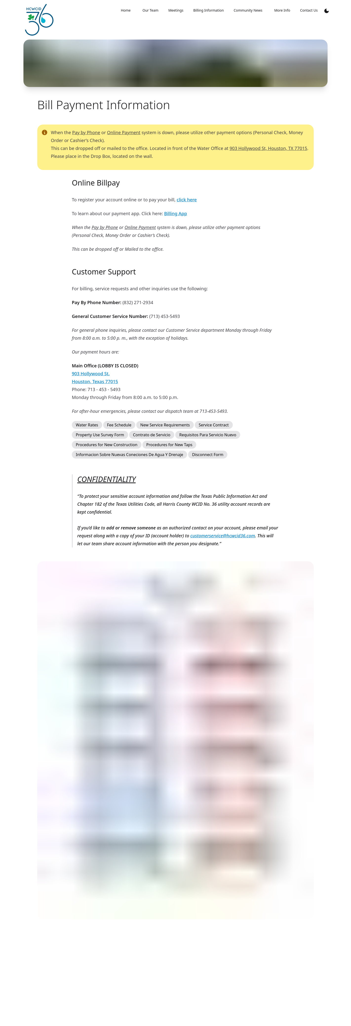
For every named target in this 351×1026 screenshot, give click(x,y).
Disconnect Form (207, 454)
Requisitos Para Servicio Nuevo (207, 435)
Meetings (175, 10)
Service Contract (214, 425)
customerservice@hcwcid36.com (222, 536)
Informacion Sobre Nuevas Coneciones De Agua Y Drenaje (129, 454)
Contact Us (309, 10)
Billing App (175, 213)
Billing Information (208, 10)
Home (126, 10)
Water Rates (87, 425)
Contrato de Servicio (152, 435)
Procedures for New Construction (106, 444)
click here (187, 200)
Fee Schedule (119, 425)
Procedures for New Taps (169, 444)
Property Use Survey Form (100, 435)
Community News (248, 10)
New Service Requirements (165, 425)
